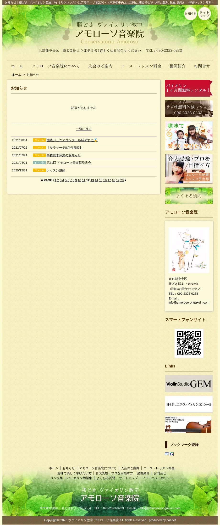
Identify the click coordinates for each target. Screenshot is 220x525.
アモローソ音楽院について (55, 63)
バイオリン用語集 (79, 478)
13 (92, 180)
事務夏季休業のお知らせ (64, 155)
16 (105, 180)
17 (109, 180)
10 (79, 180)
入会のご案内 (100, 63)
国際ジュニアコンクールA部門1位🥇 (72, 140)
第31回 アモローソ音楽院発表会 (69, 162)
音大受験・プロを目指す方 (114, 473)
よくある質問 (105, 478)
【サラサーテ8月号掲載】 (64, 147)
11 (83, 180)
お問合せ (204, 63)
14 (96, 180)
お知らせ (68, 468)
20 (122, 180)
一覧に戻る (84, 129)
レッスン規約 (56, 170)
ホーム (14, 63)
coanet (171, 520)
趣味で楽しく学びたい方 (74, 473)
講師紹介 (177, 63)
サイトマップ (128, 478)
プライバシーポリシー (157, 478)
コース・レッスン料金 (141, 63)
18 (113, 180)
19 (117, 180)
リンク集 (56, 478)
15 (100, 180)
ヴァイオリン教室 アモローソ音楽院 (93, 520)
